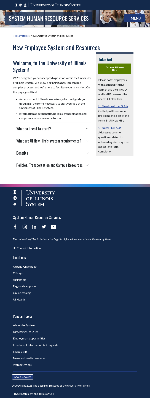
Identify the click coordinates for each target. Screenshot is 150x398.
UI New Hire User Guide (113, 106)
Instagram (24, 227)
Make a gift (20, 351)
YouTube (53, 227)
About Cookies (22, 376)
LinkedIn (34, 227)
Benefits (22, 153)
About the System (24, 325)
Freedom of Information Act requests (35, 345)
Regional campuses (24, 286)
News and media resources (29, 358)
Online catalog (22, 292)
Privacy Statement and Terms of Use (33, 393)
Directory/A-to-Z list (25, 331)
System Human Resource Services (49, 18)
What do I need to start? (33, 128)
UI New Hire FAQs (109, 127)
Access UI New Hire (115, 69)
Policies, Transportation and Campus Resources (49, 165)
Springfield (19, 279)
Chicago (18, 273)
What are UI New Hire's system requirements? (48, 141)
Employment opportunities (29, 338)
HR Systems (22, 35)
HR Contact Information (27, 248)
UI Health (19, 299)
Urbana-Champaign (25, 266)
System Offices (22, 364)
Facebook (15, 227)
